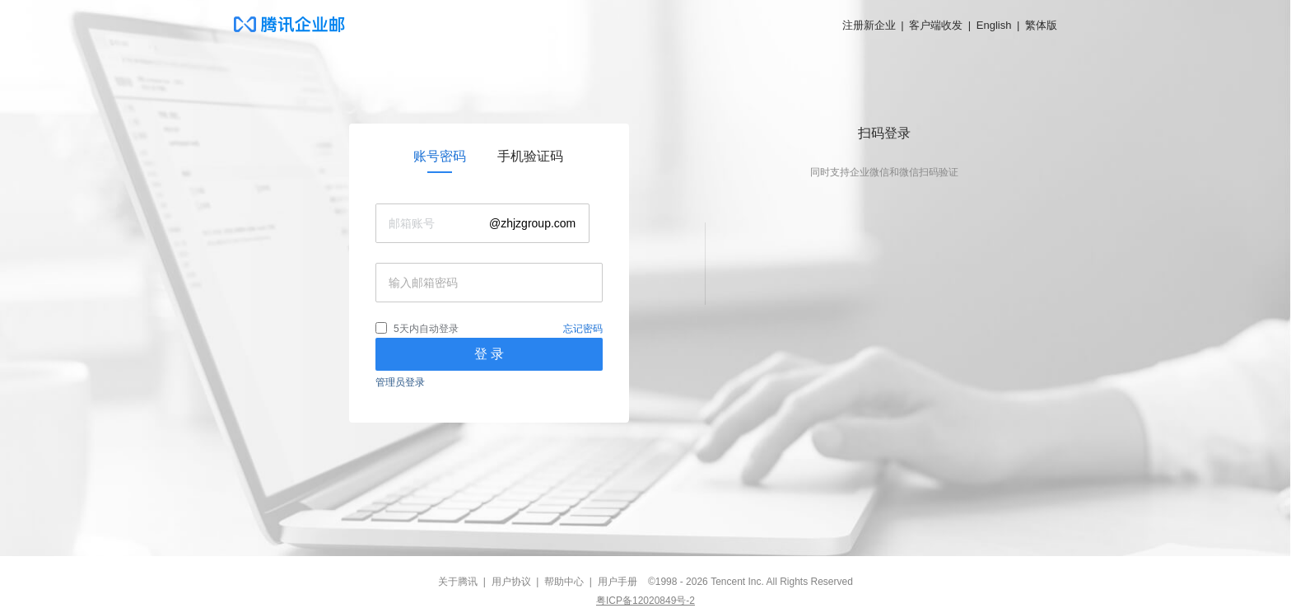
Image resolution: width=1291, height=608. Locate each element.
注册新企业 (869, 25)
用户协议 (511, 581)
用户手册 (617, 581)
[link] (439, 156)
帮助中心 (564, 581)
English (994, 25)
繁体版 (1041, 25)
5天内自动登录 (426, 328)
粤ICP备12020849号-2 (645, 600)
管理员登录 (400, 382)
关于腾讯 (458, 581)
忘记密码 (583, 328)
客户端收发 (935, 25)
